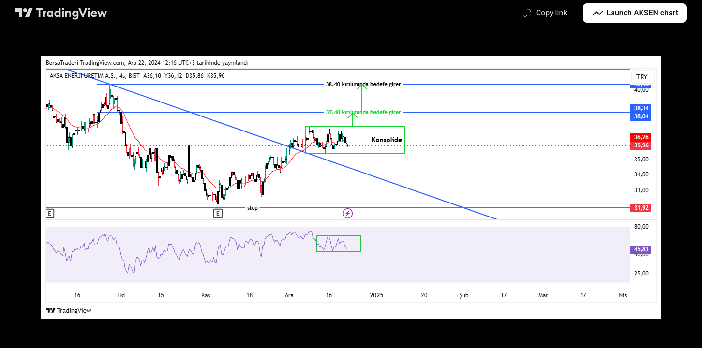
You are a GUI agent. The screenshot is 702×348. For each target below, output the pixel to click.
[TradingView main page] (61, 13)
